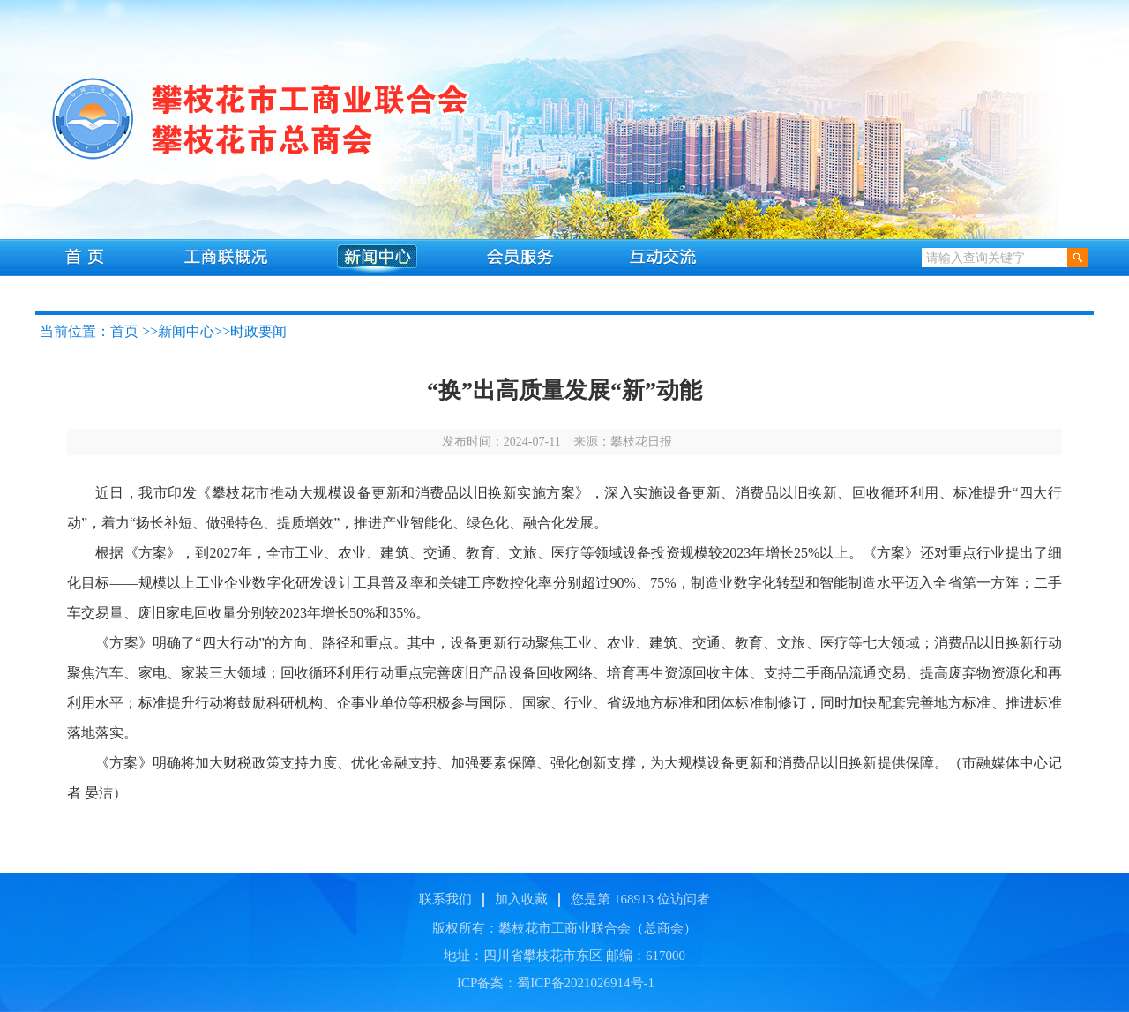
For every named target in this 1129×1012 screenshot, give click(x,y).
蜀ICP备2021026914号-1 (585, 983)
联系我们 (445, 899)
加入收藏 (521, 899)
